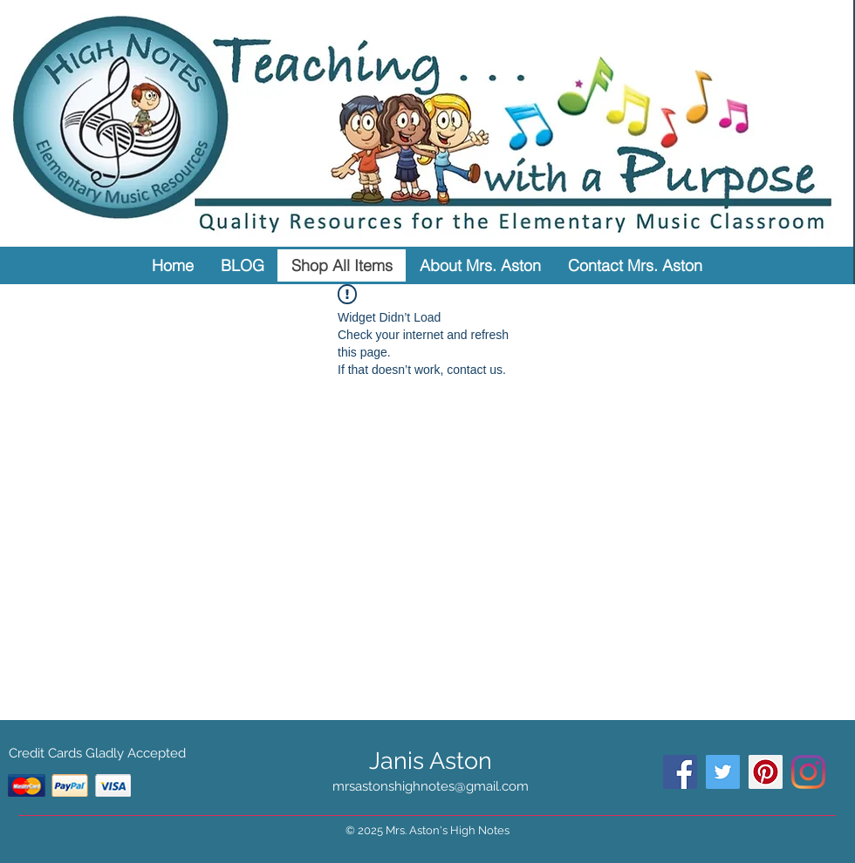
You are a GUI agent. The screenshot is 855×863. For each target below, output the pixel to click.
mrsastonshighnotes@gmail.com (430, 786)
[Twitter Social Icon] (723, 772)
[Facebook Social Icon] (680, 772)
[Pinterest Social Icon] (766, 772)
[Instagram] (808, 772)
